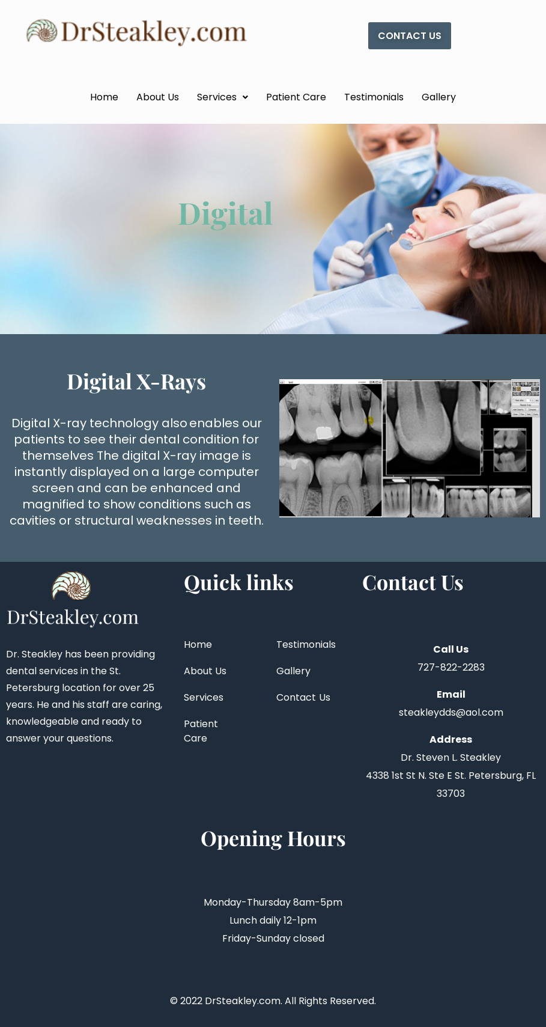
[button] (222, 97)
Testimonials (374, 97)
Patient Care (296, 97)
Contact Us (303, 697)
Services (222, 97)
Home (104, 97)
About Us (157, 97)
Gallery (439, 97)
